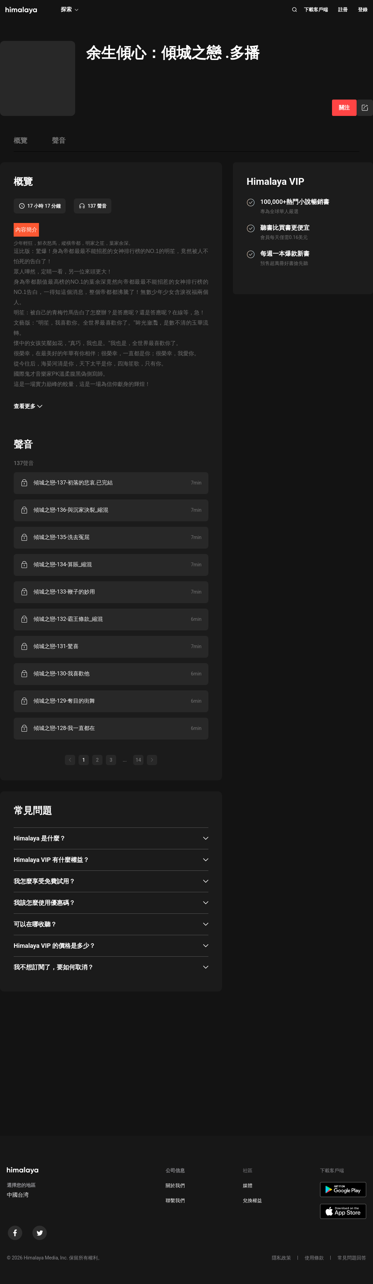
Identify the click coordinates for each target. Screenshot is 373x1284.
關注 (344, 107)
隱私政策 (281, 1257)
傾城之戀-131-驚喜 (56, 646)
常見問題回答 (351, 1257)
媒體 (247, 1185)
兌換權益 (252, 1200)
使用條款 (314, 1257)
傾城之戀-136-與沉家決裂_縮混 (70, 510)
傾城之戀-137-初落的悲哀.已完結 (73, 482)
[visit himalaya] (21, 10)
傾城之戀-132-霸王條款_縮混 (68, 619)
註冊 (343, 9)
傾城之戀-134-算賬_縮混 (62, 564)
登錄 (363, 9)
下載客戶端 (316, 9)
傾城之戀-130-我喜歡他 (61, 673)
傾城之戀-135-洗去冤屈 (61, 537)
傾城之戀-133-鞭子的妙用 (64, 591)
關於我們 (175, 1185)
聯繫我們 (175, 1200)
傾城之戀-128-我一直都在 (64, 728)
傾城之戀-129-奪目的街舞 (64, 701)
